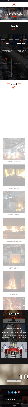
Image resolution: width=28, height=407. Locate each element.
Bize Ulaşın (8, 399)
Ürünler (20, 399)
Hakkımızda (14, 399)
